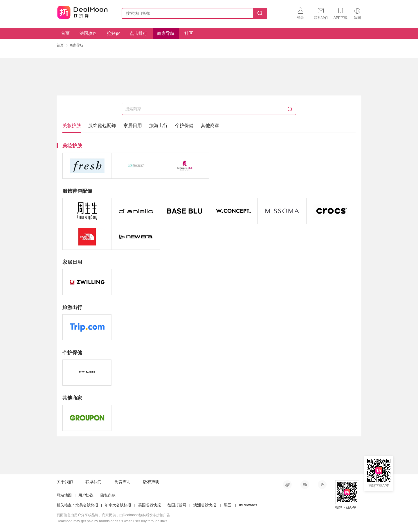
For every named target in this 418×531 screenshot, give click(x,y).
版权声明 (151, 481)
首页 (65, 33)
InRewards (248, 505)
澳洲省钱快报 (204, 505)
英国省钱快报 (149, 505)
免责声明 (122, 481)
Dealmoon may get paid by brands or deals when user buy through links (112, 521)
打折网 (82, 12)
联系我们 (93, 481)
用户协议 (85, 495)
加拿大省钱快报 (118, 505)
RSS (322, 484)
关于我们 (65, 481)
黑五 (227, 505)
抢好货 (113, 33)
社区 (188, 33)
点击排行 (138, 33)
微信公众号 (304, 484)
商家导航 (165, 33)
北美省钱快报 (86, 505)
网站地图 (64, 495)
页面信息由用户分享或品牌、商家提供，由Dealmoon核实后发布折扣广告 (113, 515)
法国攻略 (88, 33)
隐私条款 (108, 495)
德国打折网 (176, 505)
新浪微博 (287, 484)
